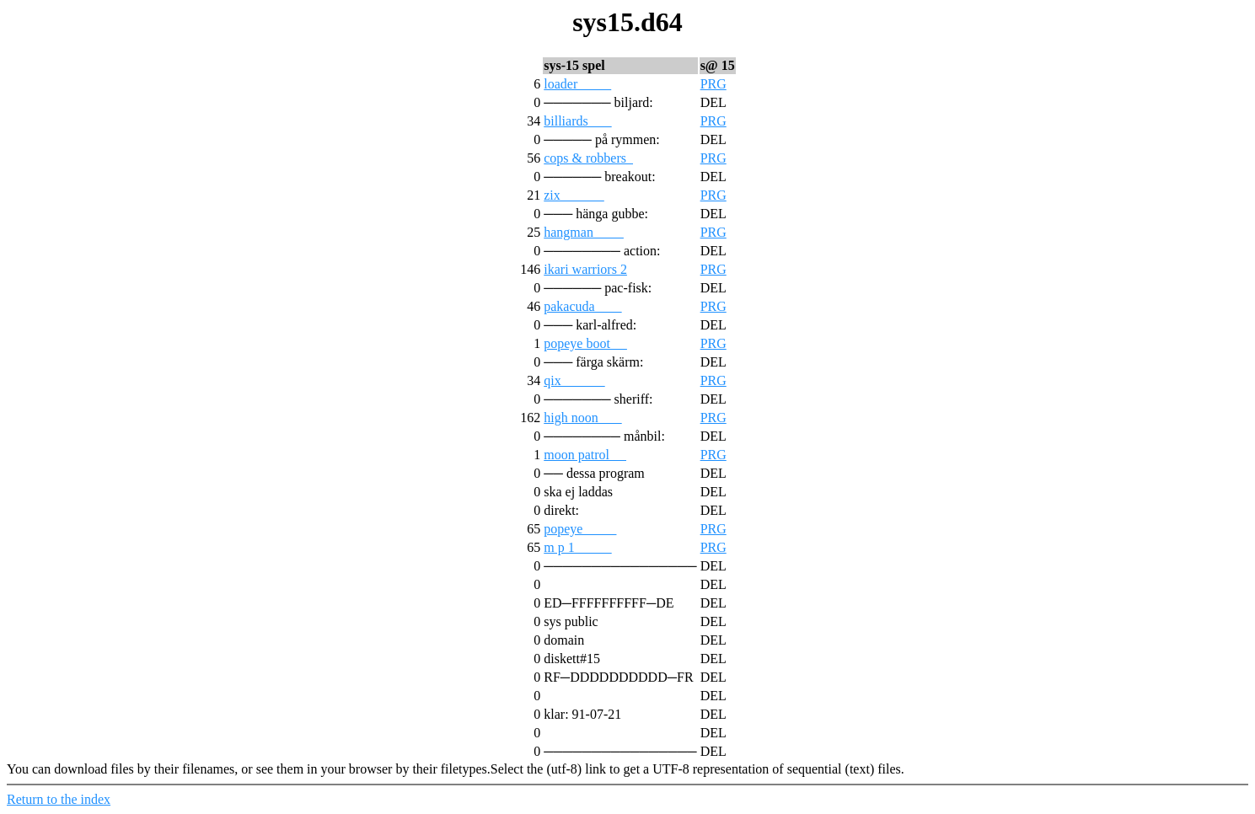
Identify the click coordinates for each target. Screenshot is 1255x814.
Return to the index (58, 799)
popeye (580, 529)
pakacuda (582, 306)
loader (577, 84)
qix (574, 380)
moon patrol (585, 454)
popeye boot (585, 343)
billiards (577, 121)
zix (574, 195)
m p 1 (577, 547)
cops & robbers (588, 158)
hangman (584, 232)
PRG (713, 84)
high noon (582, 417)
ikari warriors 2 (585, 269)
